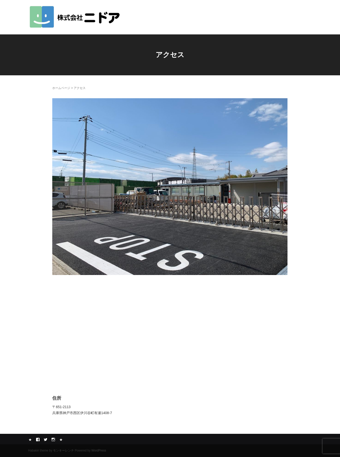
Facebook (38, 440)
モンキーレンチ (63, 450)
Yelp (30, 440)
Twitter (46, 440)
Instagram (53, 440)
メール (61, 440)
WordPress (98, 450)
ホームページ (61, 88)
